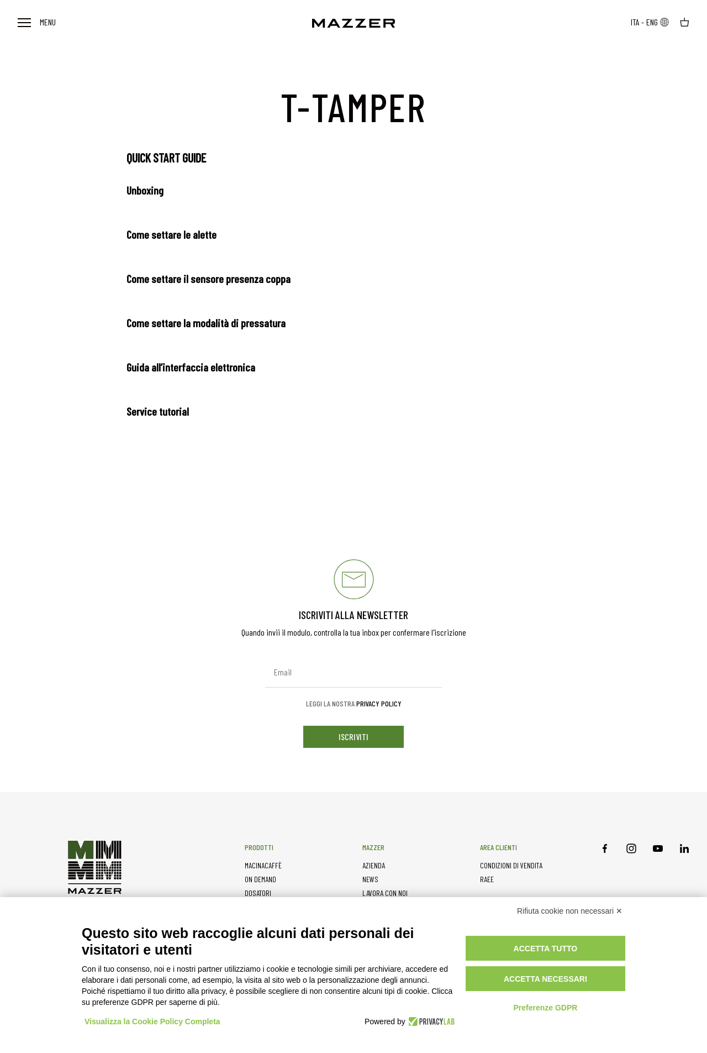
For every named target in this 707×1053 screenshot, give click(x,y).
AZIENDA (373, 865)
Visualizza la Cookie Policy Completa (152, 1021)
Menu (37, 22)
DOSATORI (258, 893)
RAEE (487, 879)
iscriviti (353, 736)
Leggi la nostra (354, 703)
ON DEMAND (260, 879)
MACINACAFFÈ (263, 865)
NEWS (370, 879)
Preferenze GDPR (545, 1007)
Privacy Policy (379, 703)
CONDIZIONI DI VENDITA (511, 865)
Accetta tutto (546, 948)
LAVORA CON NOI (385, 893)
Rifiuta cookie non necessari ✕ (569, 911)
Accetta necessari (545, 979)
